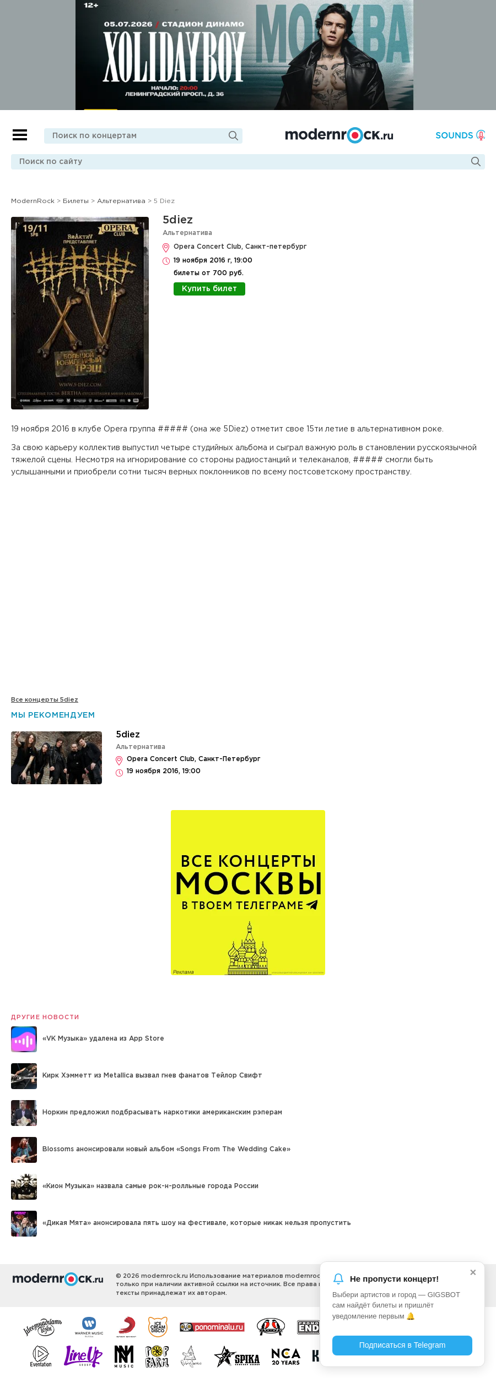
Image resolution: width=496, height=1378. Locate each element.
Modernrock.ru (338, 135)
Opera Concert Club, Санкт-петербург (240, 247)
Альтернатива (187, 233)
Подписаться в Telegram (402, 1345)
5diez (178, 220)
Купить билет (209, 289)
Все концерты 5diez (44, 700)
